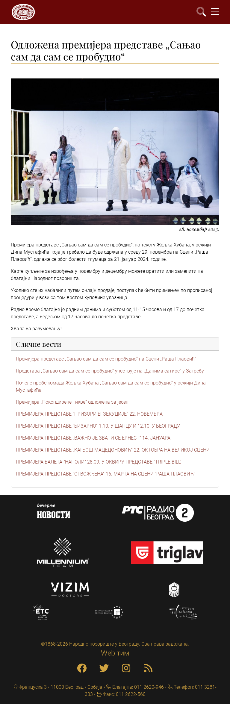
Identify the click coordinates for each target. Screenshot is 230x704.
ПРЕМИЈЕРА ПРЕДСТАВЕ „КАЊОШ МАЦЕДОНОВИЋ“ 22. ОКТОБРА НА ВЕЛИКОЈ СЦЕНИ (113, 450)
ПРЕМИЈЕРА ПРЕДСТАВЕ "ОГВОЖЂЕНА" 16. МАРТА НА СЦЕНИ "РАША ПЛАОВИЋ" (105, 474)
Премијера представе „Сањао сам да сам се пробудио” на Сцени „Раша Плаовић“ (106, 359)
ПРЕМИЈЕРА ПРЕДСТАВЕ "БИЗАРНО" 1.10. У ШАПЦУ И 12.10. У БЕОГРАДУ (98, 426)
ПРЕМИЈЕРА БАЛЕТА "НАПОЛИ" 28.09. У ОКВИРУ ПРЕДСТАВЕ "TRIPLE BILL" (98, 462)
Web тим (115, 653)
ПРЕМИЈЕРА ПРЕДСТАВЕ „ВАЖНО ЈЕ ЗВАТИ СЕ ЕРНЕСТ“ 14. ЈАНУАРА (93, 438)
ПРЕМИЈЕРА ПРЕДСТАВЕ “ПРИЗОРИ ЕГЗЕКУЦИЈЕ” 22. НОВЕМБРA (89, 414)
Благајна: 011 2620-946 (137, 687)
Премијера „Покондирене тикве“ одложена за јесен (72, 402)
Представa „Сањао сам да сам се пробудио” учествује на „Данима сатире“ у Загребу (110, 371)
